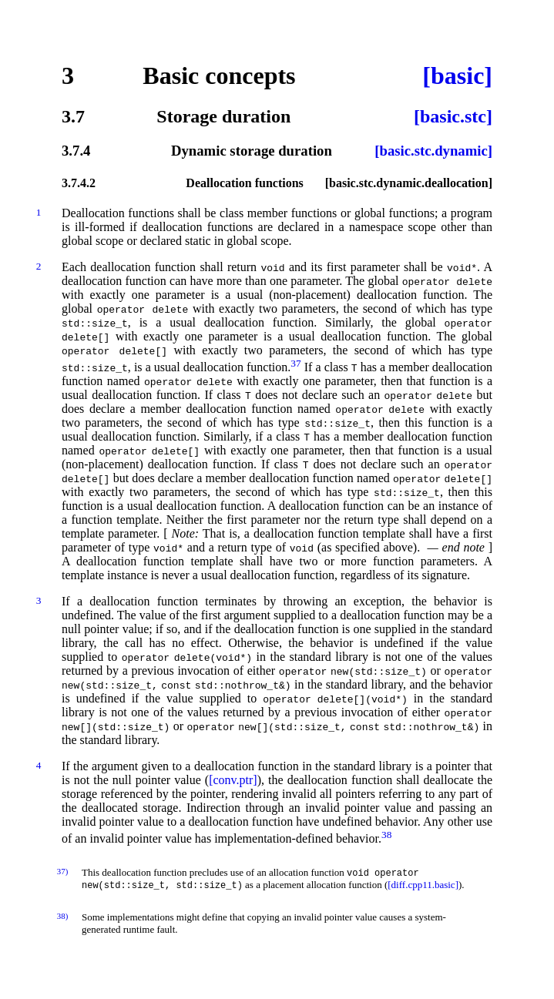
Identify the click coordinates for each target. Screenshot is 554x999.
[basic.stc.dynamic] (433, 150)
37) (62, 871)
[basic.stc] (453, 116)
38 (386, 834)
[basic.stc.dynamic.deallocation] (408, 182)
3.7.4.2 (79, 182)
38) (62, 917)
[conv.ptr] (233, 779)
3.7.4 (76, 150)
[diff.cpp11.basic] (423, 886)
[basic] (457, 75)
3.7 (73, 116)
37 (295, 363)
